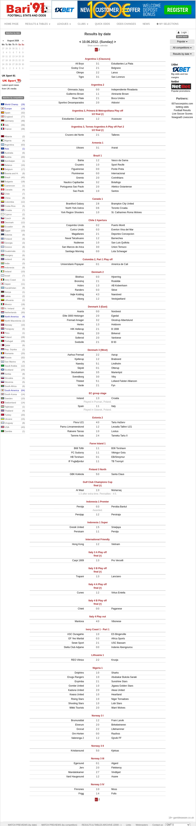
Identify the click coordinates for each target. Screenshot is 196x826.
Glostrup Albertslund (122, 320)
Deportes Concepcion (122, 234)
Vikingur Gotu (118, 452)
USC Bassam (118, 642)
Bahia (81, 160)
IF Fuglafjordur (76, 461)
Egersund (79, 763)
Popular (182, 41)
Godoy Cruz (77, 68)
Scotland (13, 370)
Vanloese (116, 337)
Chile (13, 194)
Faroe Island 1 (98, 443)
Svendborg (78, 376)
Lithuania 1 (97, 655)
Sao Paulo (78, 191)
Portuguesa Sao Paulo (72, 186)
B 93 (113, 342)
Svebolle (79, 342)
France (13, 129)
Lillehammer (117, 729)
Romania (13, 353)
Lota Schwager (119, 251)
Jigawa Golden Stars (122, 685)
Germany (13, 121)
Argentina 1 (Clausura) (97, 59)
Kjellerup (79, 359)
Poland (13, 337)
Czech (13, 218)
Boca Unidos (118, 98)
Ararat (114, 147)
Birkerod (115, 333)
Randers (79, 290)
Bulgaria (13, 181)
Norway (13, 325)
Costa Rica (13, 206)
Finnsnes (79, 789)
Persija (80, 506)
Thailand (13, 411)
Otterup (115, 368)
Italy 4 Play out (97, 616)
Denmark (13, 222)
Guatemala (13, 251)
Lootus (115, 431)
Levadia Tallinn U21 (121, 426)
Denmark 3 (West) (97, 350)
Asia (13, 148)
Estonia (13, 235)
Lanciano (116, 576)
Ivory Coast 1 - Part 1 (97, 629)
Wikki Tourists (76, 707)
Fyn (113, 385)
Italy (13, 125)
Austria (13, 157)
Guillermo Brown (75, 94)
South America (13, 390)
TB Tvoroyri (117, 461)
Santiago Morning (74, 251)
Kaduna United (76, 690)
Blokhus (79, 276)
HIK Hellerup (77, 329)
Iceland (13, 259)
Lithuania (13, 300)
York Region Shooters (72, 212)
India (13, 263)
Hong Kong (78, 544)
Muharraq (116, 490)
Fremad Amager (75, 320)
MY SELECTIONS (167, 24)
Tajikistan (13, 407)
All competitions (182, 47)
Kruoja (114, 660)
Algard (114, 763)
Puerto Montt (118, 225)
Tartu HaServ (118, 422)
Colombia (13, 202)
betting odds (182, 107)
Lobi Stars (116, 703)
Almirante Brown (120, 94)
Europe (13, 108)
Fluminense (78, 173)
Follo (114, 793)
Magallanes (78, 234)
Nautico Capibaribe (74, 182)
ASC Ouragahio (75, 634)
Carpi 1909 (78, 560)
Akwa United (118, 690)
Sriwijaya (116, 527)
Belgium (13, 169)
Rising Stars (77, 699)
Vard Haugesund (75, 776)
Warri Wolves (118, 707)
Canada (13, 189)
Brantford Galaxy (75, 203)
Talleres (115, 134)
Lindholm (116, 363)
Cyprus (13, 214)
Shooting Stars (76, 703)
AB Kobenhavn (119, 285)
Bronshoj (79, 281)
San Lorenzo (118, 77)
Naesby (80, 363)
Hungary (13, 255)
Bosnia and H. (13, 173)
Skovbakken (77, 372)
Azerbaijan (13, 161)
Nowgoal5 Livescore (182, 117)
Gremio (80, 177)
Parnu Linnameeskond (72, 426)
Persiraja (116, 514)
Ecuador (13, 226)
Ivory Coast (13, 280)
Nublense (79, 242)
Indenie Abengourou (122, 647)
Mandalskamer (76, 772)
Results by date (182, 54)
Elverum (79, 724)
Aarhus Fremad (76, 354)
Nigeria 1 (98, 668)
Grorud (80, 729)
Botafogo (116, 182)
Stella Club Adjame (74, 647)
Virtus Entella (118, 592)
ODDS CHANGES (126, 24)
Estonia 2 (97, 417)
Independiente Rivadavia (124, 89)
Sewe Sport (78, 642)
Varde (81, 385)
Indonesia (13, 267)
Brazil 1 (97, 155)
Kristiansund (77, 750)
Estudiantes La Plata (122, 63)
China (13, 198)
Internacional (118, 173)
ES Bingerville (118, 634)
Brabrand (116, 359)
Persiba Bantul (119, 506)
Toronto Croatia (119, 208)
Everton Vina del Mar (122, 229)
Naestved (116, 294)
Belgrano (116, 68)
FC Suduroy (77, 452)
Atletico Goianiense (121, 186)
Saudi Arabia (13, 366)
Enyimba (79, 681)
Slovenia (13, 382)
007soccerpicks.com (182, 103)
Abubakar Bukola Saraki (124, 677)
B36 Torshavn (118, 448)
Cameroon (13, 185)
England (13, 116)
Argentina (13, 145)
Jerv (81, 767)
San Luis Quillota (120, 242)
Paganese (116, 608)
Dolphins (79, 672)
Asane (114, 776)
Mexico (13, 304)
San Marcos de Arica (73, 247)
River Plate (78, 98)
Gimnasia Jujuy (76, 89)
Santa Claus (117, 474)
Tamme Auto (77, 435)
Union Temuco (119, 247)
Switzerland (13, 402)
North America (13, 316)
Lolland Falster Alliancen (124, 381)
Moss (114, 789)
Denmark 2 (97, 272)
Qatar (13, 345)
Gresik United (77, 527)
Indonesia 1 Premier (97, 501)
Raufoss (115, 733)
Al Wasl (80, 490)
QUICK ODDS (102, 24)
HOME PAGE (11, 24)
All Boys (79, 63)
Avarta (80, 311)
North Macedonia (13, 321)
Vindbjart (116, 772)
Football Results (182, 110)
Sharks (115, 672)
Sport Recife (117, 164)
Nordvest (116, 311)
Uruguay (13, 423)
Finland (13, 239)
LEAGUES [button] (64, 24)
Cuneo (80, 592)
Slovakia (13, 378)
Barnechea (117, 238)
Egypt (13, 230)
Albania (13, 136)
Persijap (79, 514)
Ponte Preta (117, 169)
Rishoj (80, 333)
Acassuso (116, 118)
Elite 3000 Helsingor (73, 315)
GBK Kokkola (77, 474)
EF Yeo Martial (76, 638)
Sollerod (79, 337)
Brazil (13, 177)
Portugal (13, 341)
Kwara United (77, 694)
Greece (13, 247)
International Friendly (98, 539)
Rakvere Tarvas (75, 431)
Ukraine (13, 419)
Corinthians (117, 177)
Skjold (80, 368)
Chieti (81, 608)
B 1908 (115, 329)
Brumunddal (77, 720)
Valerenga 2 (77, 738)
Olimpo (80, 72)
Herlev (80, 324)
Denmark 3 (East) (97, 306)
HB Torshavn (77, 457)
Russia (13, 357)
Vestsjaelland (118, 298)
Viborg (80, 298)
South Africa (13, 386)
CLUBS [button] (83, 24)
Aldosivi (115, 102)
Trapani (80, 576)
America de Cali (119, 264)
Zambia (13, 431)
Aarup (114, 354)
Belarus (13, 165)
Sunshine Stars (119, 681)
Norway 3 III (97, 758)
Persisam (79, 531)
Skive (114, 290)
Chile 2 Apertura (98, 220)
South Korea (13, 394)
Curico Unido (77, 229)
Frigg (81, 793)
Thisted (80, 381)
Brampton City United (122, 203)
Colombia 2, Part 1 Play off (97, 259)
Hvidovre (116, 324)
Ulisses (80, 147)
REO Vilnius (77, 660)
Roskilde (116, 281)
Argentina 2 (97, 84)
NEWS (146, 24)
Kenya (13, 292)
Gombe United (76, 685)
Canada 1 (97, 199)
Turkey (13, 415)
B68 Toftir (79, 448)
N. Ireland (13, 308)
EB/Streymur (118, 457)
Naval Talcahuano (74, 238)
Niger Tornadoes (120, 699)
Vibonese (116, 621)
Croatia (13, 210)
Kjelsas (115, 750)
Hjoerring (116, 276)
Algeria (13, 140)
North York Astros (75, 208)
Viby (113, 376)
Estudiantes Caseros (73, 118)
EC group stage (97, 393)
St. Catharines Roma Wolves (126, 212)
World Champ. (13, 104)
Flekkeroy (116, 767)
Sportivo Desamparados (71, 102)
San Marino (13, 361)
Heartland (116, 694)
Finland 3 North (97, 469)
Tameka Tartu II (119, 435)
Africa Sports (118, 638)
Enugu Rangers (75, 677)
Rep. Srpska (13, 349)
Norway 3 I (98, 715)
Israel (13, 275)
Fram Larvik (117, 720)
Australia (13, 153)
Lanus (114, 72)
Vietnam (115, 544)
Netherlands (13, 312)
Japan (13, 284)
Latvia (13, 296)
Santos (115, 191)
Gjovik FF (116, 738)
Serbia (13, 374)
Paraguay (13, 329)
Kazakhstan (13, 288)
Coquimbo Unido (75, 225)
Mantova (79, 621)
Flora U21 (79, 422)
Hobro (80, 285)
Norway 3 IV (97, 784)
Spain (13, 112)
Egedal (115, 315)
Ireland (13, 271)
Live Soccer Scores (182, 113)
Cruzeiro (79, 164)
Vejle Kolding (77, 294)
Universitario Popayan (72, 264)
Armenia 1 (97, 142)
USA (13, 427)
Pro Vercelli (117, 560)
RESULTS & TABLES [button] (37, 24)
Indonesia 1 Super (97, 522)
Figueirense (78, 169)
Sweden (13, 398)
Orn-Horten (78, 733)
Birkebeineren (118, 724)
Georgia (13, 243)
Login (182, 32)
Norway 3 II (97, 746)
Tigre (81, 77)
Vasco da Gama (119, 160)
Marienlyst (116, 372)
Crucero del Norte (74, 134)
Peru (13, 333)
